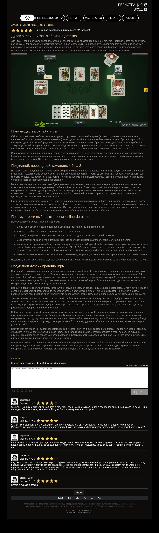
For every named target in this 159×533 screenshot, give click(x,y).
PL (84, 498)
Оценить (139, 392)
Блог (60, 498)
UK (77, 498)
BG (92, 498)
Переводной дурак (50, 18)
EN (69, 498)
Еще (79, 492)
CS (99, 498)
